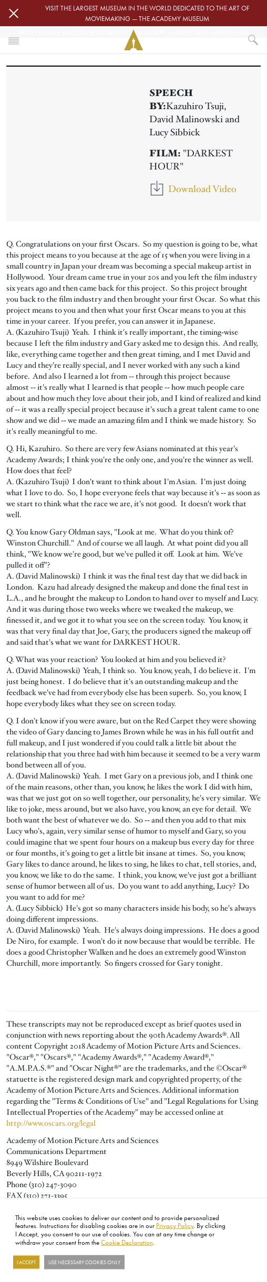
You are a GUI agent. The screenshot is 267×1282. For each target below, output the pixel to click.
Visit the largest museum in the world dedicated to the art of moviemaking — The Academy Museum (147, 13)
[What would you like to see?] (253, 40)
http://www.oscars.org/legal (51, 1123)
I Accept (26, 1262)
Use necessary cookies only (84, 1262)
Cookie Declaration (127, 1241)
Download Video (202, 189)
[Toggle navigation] (13, 40)
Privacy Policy (174, 1225)
